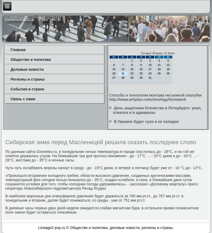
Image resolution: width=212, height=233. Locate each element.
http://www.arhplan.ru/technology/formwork (147, 99)
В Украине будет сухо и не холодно (146, 121)
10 (150, 65)
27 (114, 77)
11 (159, 65)
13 (114, 69)
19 (168, 69)
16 (141, 69)
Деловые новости (27, 69)
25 (159, 73)
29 (132, 77)
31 (150, 77)
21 (123, 73)
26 (168, 73)
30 (141, 77)
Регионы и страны (28, 79)
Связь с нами (23, 99)
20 (114, 73)
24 (150, 73)
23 (141, 73)
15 (132, 69)
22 (132, 73)
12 (168, 65)
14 (123, 69)
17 (150, 69)
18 (159, 69)
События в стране (27, 89)
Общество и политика (31, 59)
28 (123, 77)
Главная (18, 50)
